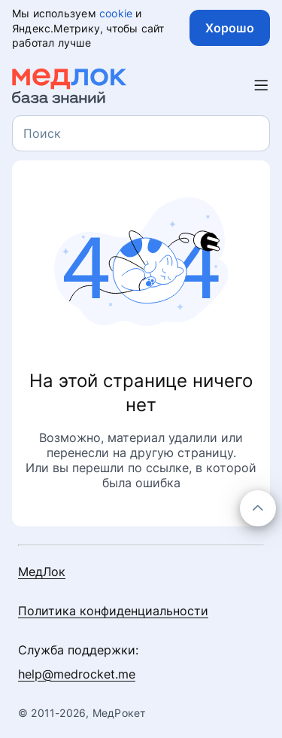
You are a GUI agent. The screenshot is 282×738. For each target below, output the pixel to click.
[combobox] (141, 133)
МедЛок (41, 571)
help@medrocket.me (76, 674)
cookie (115, 13)
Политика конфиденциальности (113, 610)
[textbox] (42, 133)
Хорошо (229, 27)
